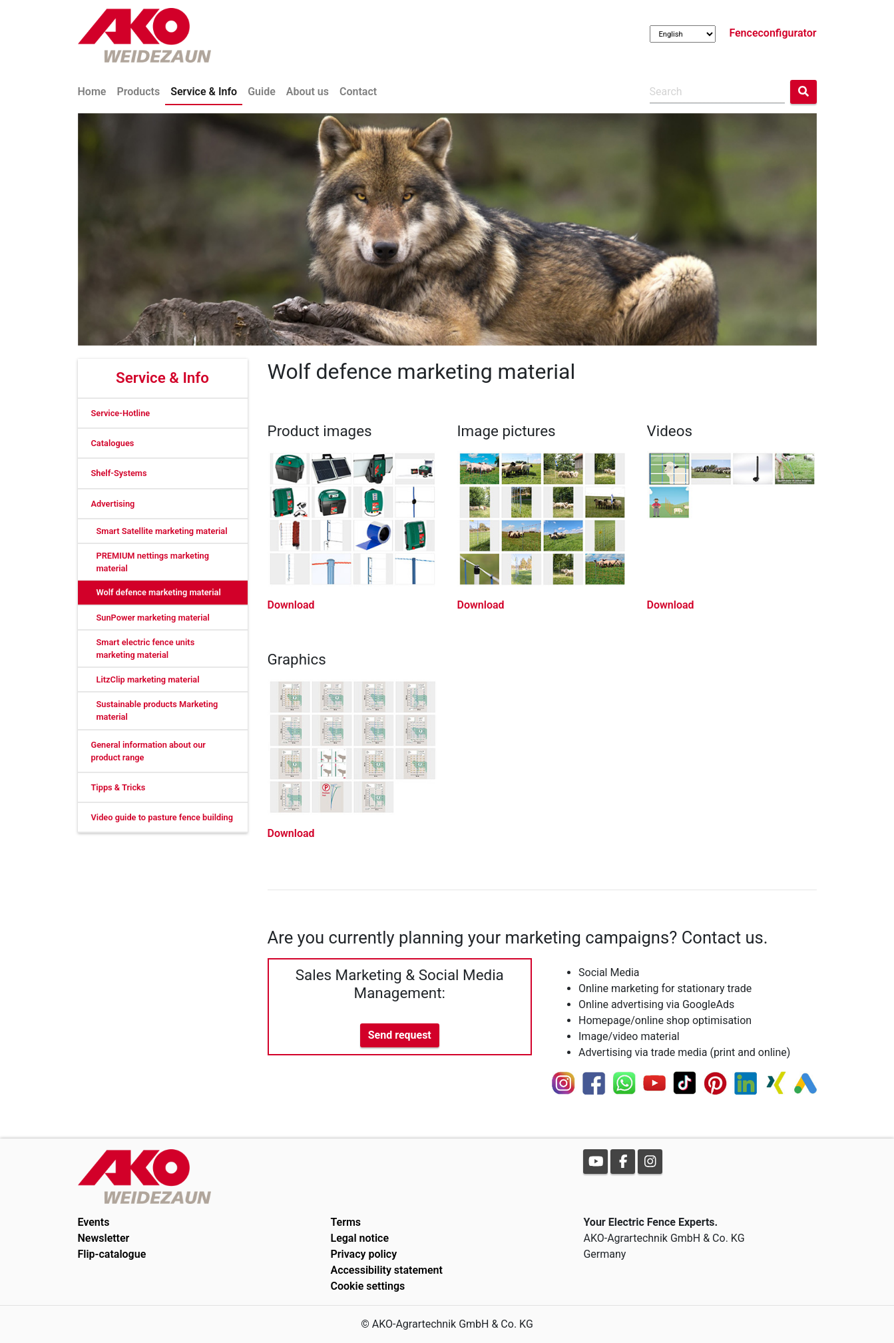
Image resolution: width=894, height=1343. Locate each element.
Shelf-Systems (119, 473)
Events (94, 1222)
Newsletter (104, 1238)
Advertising (113, 504)
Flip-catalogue (112, 1254)
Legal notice (359, 1238)
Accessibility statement (386, 1270)
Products (138, 91)
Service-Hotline (120, 413)
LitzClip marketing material (148, 679)
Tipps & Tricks (118, 787)
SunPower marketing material (153, 618)
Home (92, 91)
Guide (262, 91)
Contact (358, 91)
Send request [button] (399, 1035)
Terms (345, 1222)
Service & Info (203, 91)
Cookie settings (367, 1286)
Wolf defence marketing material (159, 592)
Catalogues (112, 443)
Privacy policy (363, 1254)
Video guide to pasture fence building (162, 817)
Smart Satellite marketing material (162, 531)
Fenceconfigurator (772, 33)
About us (307, 91)
